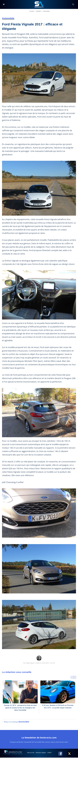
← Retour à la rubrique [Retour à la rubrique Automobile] (15, 723)
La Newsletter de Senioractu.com (39, 738)
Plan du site (31, 753)
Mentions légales (41, 753)
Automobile (46, 11)
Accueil (31, 11)
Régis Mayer (30, 663)
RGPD (50, 753)
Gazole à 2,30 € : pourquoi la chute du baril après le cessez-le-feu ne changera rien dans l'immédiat (20, 707)
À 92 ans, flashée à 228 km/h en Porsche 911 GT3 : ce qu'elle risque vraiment (58, 706)
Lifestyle (38, 11)
